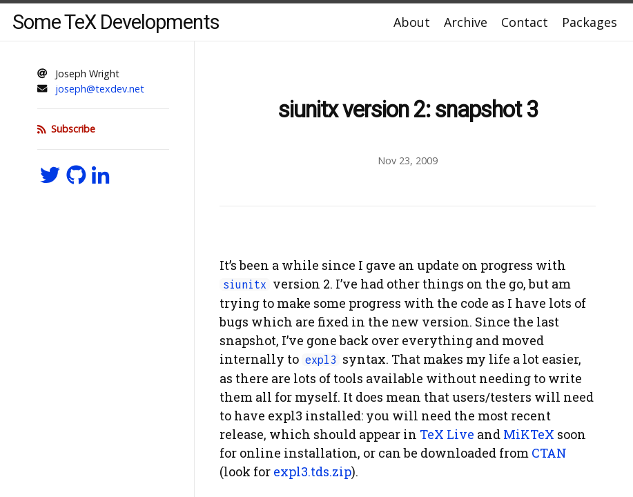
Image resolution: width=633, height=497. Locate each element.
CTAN (549, 453)
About (411, 22)
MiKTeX (528, 434)
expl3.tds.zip (312, 471)
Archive (465, 22)
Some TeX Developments (116, 22)
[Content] (408, 269)
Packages (589, 22)
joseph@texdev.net (99, 88)
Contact (524, 22)
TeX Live (447, 434)
